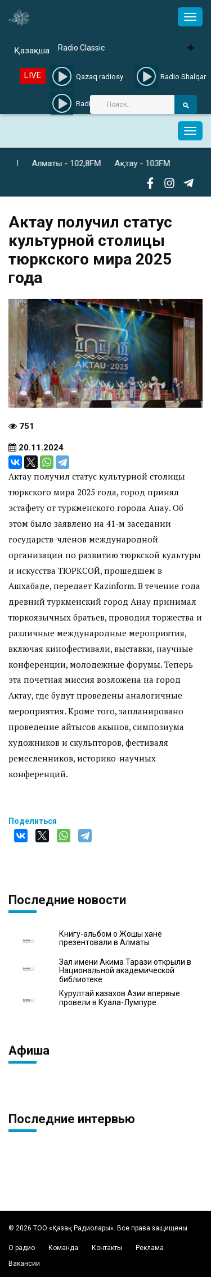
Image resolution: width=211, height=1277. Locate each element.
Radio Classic (81, 47)
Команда (63, 1248)
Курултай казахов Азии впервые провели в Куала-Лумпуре (119, 997)
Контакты (107, 1248)
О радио (21, 1248)
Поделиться (32, 821)
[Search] (132, 104)
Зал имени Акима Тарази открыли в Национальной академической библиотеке (125, 971)
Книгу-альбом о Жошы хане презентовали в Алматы (110, 938)
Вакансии (24, 1263)
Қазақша (32, 50)
